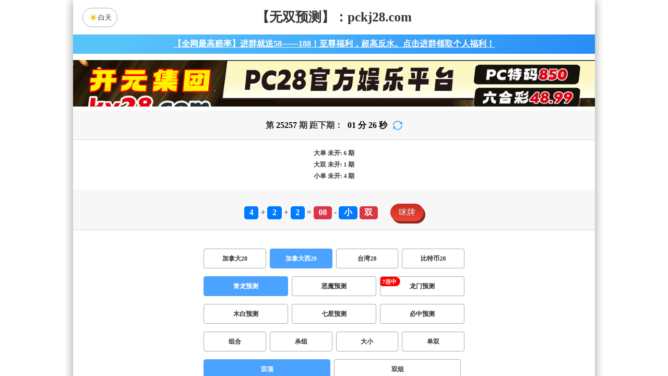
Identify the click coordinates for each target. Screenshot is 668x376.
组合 (235, 341)
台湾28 (366, 258)
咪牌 (407, 212)
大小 (367, 341)
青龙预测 (245, 286)
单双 (433, 341)
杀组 (301, 341)
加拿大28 (234, 258)
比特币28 (433, 258)
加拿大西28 (301, 258)
